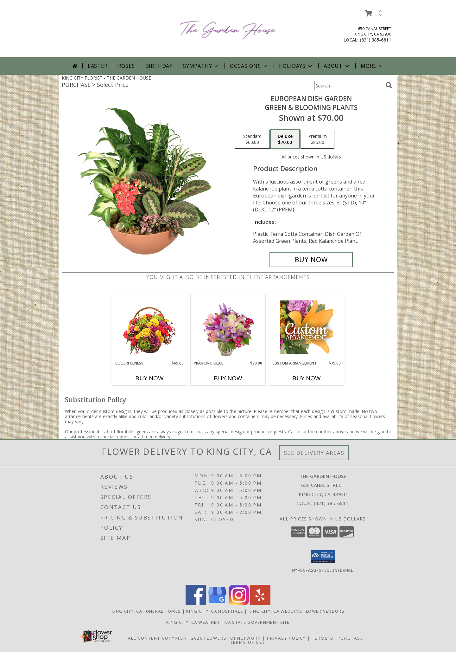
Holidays (296, 65)
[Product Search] (349, 85)
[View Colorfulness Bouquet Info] (149, 327)
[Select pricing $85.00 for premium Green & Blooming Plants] (317, 139)
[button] (374, 13)
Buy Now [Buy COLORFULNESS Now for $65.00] (149, 378)
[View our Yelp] (260, 603)
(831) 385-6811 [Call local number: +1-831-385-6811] (375, 40)
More (372, 65)
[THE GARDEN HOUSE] (228, 29)
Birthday (159, 65)
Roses (126, 65)
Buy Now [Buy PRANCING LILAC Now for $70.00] (228, 378)
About (337, 65)
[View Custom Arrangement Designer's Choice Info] (306, 327)
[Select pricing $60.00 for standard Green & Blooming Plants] (252, 139)
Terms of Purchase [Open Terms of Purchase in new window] (337, 638)
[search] (389, 85)
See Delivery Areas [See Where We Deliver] (314, 452)
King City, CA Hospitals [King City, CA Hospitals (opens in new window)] (214, 611)
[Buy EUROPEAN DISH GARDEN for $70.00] (311, 259)
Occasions (249, 65)
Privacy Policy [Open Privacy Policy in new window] (286, 638)
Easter (98, 65)
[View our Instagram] (239, 603)
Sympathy (201, 65)
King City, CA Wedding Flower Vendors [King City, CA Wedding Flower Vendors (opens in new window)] (297, 611)
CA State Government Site (257, 622)
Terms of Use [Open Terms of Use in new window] (247, 642)
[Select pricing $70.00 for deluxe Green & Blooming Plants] (285, 139)
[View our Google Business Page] (217, 603)
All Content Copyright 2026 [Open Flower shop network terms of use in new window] (165, 638)
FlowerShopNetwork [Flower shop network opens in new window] (232, 638)
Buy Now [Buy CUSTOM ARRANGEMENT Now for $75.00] (306, 378)
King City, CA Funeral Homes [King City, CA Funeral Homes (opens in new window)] (146, 611)
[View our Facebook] (196, 603)
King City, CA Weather (192, 622)
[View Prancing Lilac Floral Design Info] (228, 327)
